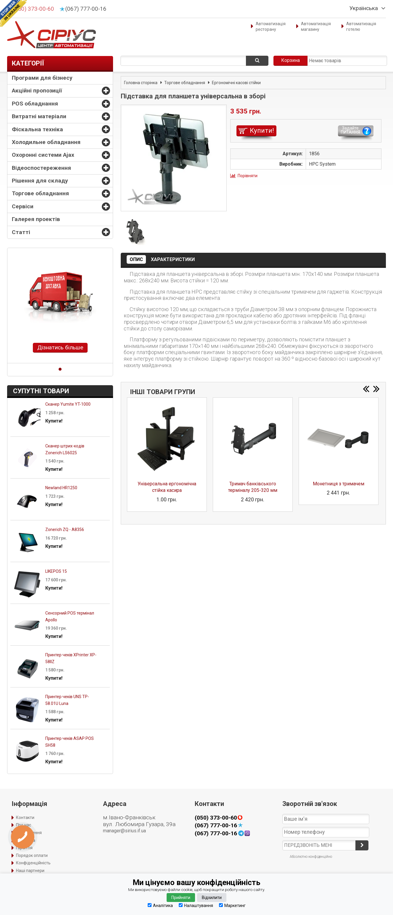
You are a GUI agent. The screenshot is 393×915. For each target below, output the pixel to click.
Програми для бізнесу (42, 77)
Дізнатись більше (60, 347)
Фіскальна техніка (37, 129)
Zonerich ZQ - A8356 (64, 529)
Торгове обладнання (40, 193)
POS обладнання (35, 103)
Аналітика (160, 905)
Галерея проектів (36, 219)
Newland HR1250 (61, 487)
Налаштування (196, 905)
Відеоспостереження (41, 167)
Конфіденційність (33, 862)
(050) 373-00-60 (33, 9)
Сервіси (22, 206)
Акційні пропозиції (37, 90)
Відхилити (212, 897)
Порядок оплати (32, 855)
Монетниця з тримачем (338, 484)
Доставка (25, 840)
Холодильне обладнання (46, 142)
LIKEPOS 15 (56, 571)
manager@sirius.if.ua (124, 831)
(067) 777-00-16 (86, 9)
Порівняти (247, 175)
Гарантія (24, 847)
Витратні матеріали (39, 116)
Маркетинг (232, 905)
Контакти (25, 817)
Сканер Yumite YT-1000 (68, 404)
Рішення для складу (40, 180)
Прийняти (180, 897)
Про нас (23, 825)
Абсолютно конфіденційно (311, 857)
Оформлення (29, 832)
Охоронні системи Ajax (43, 154)
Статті (21, 232)
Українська (363, 8)
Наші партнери (30, 870)
